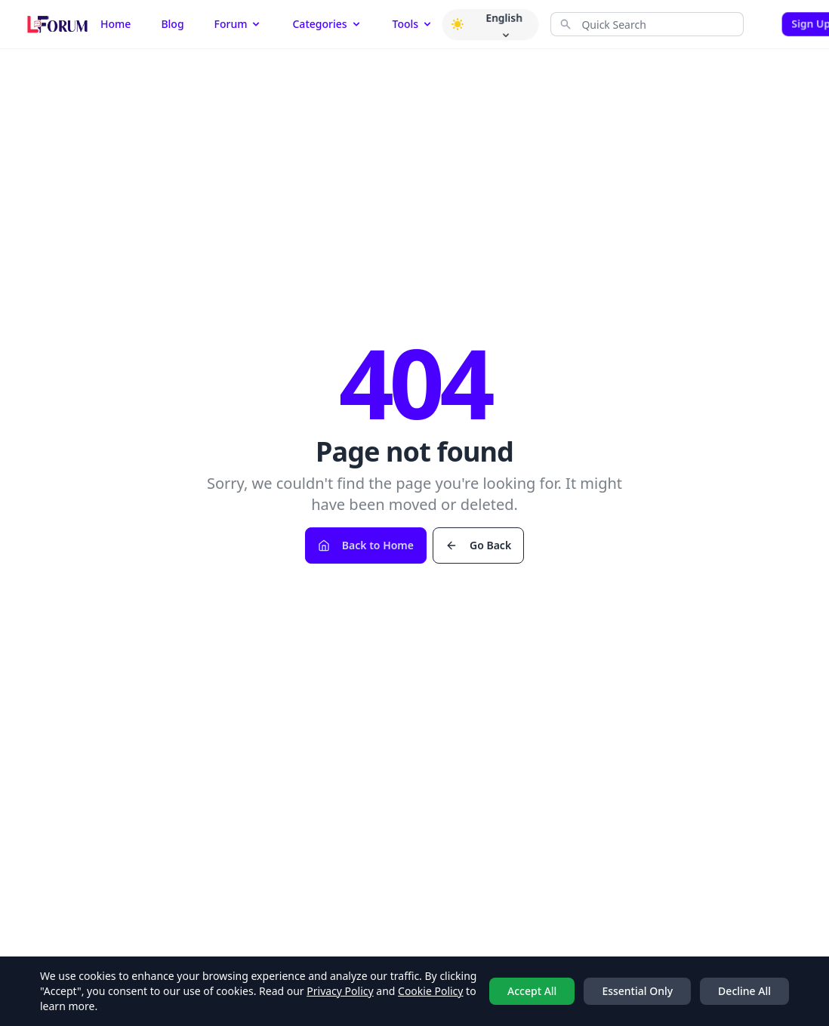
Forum (238, 24)
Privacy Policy (340, 991)
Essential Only (637, 991)
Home (115, 24)
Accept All (531, 991)
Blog (172, 24)
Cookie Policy (430, 991)
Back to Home (366, 545)
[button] (457, 24)
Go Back (478, 545)
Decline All (744, 991)
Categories (327, 24)
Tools (413, 24)
